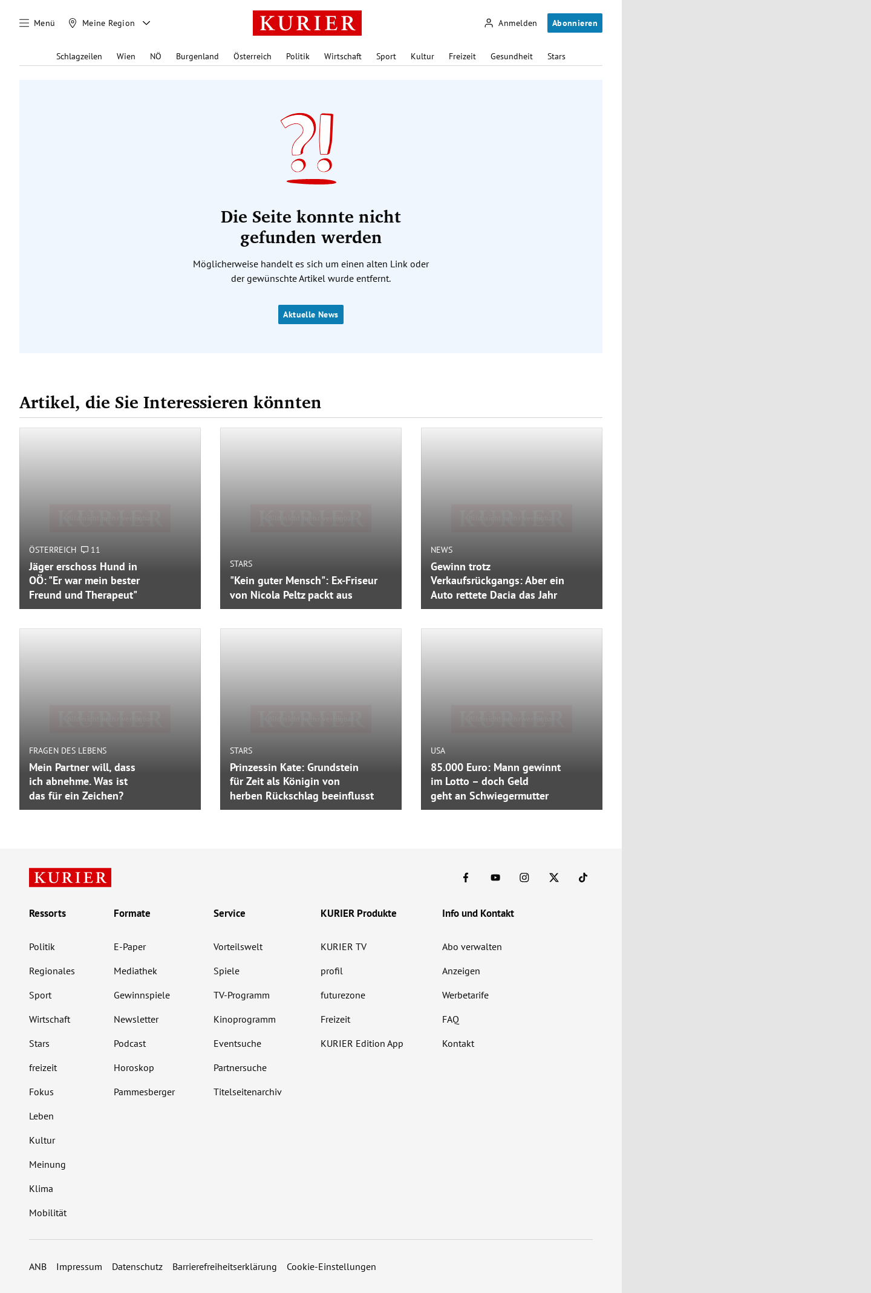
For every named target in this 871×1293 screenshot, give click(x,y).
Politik (298, 56)
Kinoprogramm (245, 1019)
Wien (126, 56)
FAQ (450, 1019)
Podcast (130, 1043)
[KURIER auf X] (554, 877)
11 (90, 550)
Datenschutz (137, 1266)
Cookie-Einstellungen (331, 1266)
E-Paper (130, 946)
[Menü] (37, 23)
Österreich (252, 56)
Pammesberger (144, 1092)
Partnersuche (240, 1067)
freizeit (43, 1067)
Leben (41, 1116)
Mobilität (48, 1213)
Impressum (79, 1266)
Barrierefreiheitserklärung (224, 1266)
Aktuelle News (310, 314)
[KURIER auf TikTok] (583, 877)
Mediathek (135, 971)
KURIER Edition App (362, 1043)
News (441, 550)
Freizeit (462, 56)
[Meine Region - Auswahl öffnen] (146, 23)
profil (332, 971)
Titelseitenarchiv (248, 1092)
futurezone (343, 995)
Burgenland (197, 56)
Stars (556, 56)
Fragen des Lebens (67, 750)
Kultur (422, 56)
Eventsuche (237, 1043)
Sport (386, 56)
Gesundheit (512, 56)
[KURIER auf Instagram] (524, 877)
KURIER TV (344, 946)
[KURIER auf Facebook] (465, 877)
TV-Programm (242, 995)
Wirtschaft (343, 56)
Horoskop (134, 1067)
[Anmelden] (510, 23)
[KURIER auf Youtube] (495, 877)
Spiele (227, 971)
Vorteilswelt (238, 946)
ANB (38, 1266)
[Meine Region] (101, 23)
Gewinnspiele (142, 995)
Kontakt (458, 1043)
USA (438, 750)
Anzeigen (461, 971)
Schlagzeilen (79, 56)
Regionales (52, 971)
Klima (41, 1188)
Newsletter (136, 1019)
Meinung (47, 1164)
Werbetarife (465, 995)
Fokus (41, 1092)
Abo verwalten (472, 946)
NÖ (155, 56)
